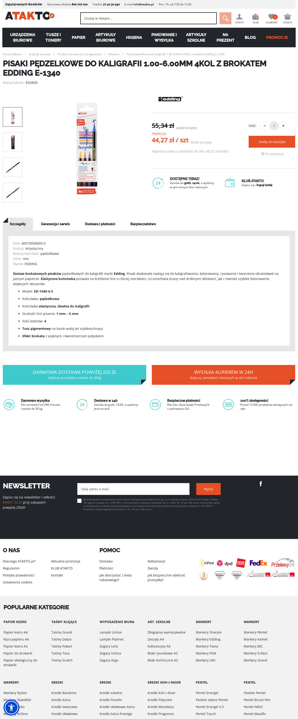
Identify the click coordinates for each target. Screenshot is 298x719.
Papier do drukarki (17, 653)
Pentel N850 (253, 707)
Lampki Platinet (112, 639)
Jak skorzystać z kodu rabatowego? (115, 577)
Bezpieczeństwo (143, 224)
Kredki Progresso (161, 714)
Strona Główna (12, 54)
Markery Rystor (15, 693)
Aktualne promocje (65, 561)
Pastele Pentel (255, 693)
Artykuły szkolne (197, 37)
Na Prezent (227, 37)
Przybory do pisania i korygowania (80, 54)
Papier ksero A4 (15, 632)
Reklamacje (156, 561)
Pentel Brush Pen (257, 700)
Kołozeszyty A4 (159, 646)
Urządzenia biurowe (20, 37)
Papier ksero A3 (15, 646)
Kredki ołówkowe (64, 714)
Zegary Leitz (109, 646)
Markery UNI (205, 660)
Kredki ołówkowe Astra (117, 707)
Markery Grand (255, 660)
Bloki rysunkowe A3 (163, 653)
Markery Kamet (256, 639)
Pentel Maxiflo (255, 714)
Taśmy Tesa (60, 653)
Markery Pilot (206, 653)
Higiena (134, 37)
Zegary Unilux (110, 653)
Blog (251, 37)
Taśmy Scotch (62, 660)
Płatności (106, 568)
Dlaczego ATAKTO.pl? (19, 561)
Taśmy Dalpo (61, 639)
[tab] (18, 224)
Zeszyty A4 (156, 639)
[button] (11, 707)
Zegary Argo (109, 660)
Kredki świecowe (64, 707)
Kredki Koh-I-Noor (162, 693)
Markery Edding (208, 639)
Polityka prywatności (18, 575)
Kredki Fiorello (111, 700)
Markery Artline (15, 714)
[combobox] (144, 18)
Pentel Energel (207, 693)
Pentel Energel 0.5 (210, 707)
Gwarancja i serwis (55, 224)
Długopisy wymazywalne (167, 632)
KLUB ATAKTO (62, 568)
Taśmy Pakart (61, 646)
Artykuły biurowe (105, 37)
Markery (113, 54)
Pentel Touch (206, 714)
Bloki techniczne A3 (163, 660)
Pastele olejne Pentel (212, 700)
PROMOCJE (279, 37)
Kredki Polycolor (160, 700)
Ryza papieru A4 (16, 639)
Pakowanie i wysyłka (164, 37)
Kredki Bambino (63, 693)
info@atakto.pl (141, 4)
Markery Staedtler (17, 700)
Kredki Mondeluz (161, 707)
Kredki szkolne (111, 693)
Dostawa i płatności (100, 224)
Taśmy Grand (61, 632)
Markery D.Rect (256, 653)
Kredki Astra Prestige (116, 714)
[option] (87, 149)
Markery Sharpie (209, 632)
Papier (77, 37)
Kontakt (57, 575)
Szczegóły (18, 224)
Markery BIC (253, 646)
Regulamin (11, 568)
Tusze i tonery (52, 37)
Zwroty (153, 568)
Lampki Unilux (111, 632)
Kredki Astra (61, 700)
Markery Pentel (255, 632)
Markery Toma (207, 646)
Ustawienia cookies (17, 582)
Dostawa (106, 561)
